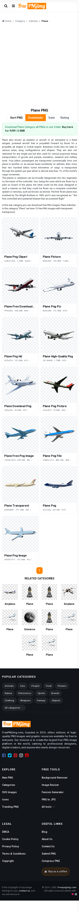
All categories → (14, 707)
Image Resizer (50, 785)
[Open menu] (13, 6)
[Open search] (6, 6)
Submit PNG (49, 853)
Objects (56, 700)
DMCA (5, 832)
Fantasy (41, 700)
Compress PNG (51, 861)
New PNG (7, 777)
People (35, 686)
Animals (9, 686)
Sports (41, 693)
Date (52, 117)
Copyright (8, 861)
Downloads (35, 117)
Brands (55, 693)
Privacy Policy (10, 846)
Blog (44, 832)
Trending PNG (10, 807)
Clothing (9, 700)
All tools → (48, 807)
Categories (8, 785)
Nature (8, 693)
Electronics (24, 693)
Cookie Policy (10, 839)
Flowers (62, 686)
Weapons (25, 700)
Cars (22, 686)
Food (48, 686)
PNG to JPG (49, 799)
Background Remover (55, 777)
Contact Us (48, 846)
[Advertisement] (39, 66)
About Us (47, 839)
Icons (5, 799)
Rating (64, 117)
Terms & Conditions (14, 853)
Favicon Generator (53, 792)
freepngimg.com (67, 887)
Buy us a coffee (55, 871)
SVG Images (9, 792)
